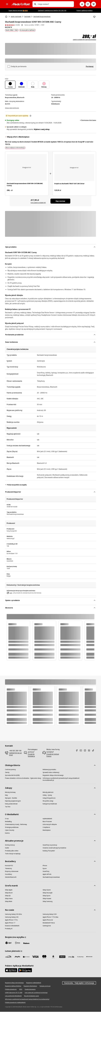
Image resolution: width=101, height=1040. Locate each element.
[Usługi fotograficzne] (49, 798)
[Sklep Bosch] (9, 893)
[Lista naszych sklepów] (50, 824)
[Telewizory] (8, 868)
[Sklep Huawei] (47, 898)
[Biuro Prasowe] (47, 821)
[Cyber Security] (9, 830)
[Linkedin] (90, 750)
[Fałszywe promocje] (44, 986)
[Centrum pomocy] (10, 769)
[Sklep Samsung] (47, 901)
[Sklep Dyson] (46, 896)
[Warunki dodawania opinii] (31, 996)
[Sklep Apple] (8, 890)
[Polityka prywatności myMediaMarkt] (15, 1002)
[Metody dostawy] (10, 792)
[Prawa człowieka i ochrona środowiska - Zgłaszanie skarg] (23, 778)
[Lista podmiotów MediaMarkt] (13, 996)
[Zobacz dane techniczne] (12, 108)
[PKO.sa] (80, 956)
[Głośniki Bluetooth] (10, 877)
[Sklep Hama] (8, 898)
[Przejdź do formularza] (34, 755)
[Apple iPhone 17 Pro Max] (50, 917)
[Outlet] (7, 848)
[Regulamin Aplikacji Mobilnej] (13, 986)
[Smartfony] (46, 871)
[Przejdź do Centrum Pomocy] (54, 755)
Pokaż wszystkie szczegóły (16, 485)
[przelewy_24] (8, 956)
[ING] (71, 956)
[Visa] (35, 956)
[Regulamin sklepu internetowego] (53, 775)
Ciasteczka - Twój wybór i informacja (79, 983)
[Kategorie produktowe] (50, 804)
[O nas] (7, 819)
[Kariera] (7, 833)
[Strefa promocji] (10, 845)
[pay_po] (17, 956)
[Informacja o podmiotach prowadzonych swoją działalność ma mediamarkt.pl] (61, 779)
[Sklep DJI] (8, 896)
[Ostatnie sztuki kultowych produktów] (54, 848)
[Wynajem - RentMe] (11, 798)
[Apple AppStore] (11, 970)
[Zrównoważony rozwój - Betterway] (16, 824)
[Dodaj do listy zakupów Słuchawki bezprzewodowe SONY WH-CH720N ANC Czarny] (94, 17)
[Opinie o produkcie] (12, 25)
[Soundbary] (8, 874)
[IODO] (20, 989)
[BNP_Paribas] (26, 956)
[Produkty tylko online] (11, 851)
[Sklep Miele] (8, 901)
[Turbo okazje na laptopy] (12, 854)
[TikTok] (94, 750)
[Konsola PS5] (9, 866)
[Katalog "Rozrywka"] (49, 851)
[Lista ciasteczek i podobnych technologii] (36, 992)
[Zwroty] (7, 772)
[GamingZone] (47, 926)
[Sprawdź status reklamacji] (51, 772)
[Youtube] (82, 750)
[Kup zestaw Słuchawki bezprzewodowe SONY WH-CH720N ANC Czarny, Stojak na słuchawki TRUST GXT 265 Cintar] (60, 201)
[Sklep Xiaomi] (47, 890)
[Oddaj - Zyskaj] (47, 795)
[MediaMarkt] (21, 4)
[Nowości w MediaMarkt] (12, 926)
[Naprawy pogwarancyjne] (13, 801)
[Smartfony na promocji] (50, 845)
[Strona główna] (6, 16)
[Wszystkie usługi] (48, 801)
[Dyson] (45, 868)
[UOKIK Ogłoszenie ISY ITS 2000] (13, 992)
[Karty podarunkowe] (11, 804)
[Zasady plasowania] (30, 989)
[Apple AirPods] (47, 874)
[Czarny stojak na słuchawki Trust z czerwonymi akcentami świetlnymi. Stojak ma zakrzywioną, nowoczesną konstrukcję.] (74, 167)
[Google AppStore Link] (25, 970)
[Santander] (89, 957)
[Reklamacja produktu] (49, 769)
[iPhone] (45, 866)
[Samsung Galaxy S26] (11, 917)
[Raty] (6, 795)
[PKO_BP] (53, 956)
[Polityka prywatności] (11, 989)
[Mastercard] (44, 956)
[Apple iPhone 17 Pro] (11, 920)
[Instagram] (86, 750)
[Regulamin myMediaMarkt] (33, 983)
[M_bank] (62, 956)
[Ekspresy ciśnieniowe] (11, 871)
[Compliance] (46, 827)
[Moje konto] (82, 4)
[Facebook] (78, 750)
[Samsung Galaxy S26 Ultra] (13, 914)
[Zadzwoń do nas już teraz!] (15, 754)
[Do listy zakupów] (87, 4)
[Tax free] (7, 807)
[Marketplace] (47, 830)
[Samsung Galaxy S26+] (50, 914)
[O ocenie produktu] (22, 25)
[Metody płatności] (48, 792)
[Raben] (26, 943)
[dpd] (8, 942)
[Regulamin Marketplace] (30, 986)
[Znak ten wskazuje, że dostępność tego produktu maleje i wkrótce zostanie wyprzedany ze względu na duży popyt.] (30, 115)
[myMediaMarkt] (47, 819)
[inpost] (17, 942)
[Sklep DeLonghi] (47, 893)
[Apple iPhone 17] (10, 923)
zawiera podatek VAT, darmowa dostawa (84, 39)
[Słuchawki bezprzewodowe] (51, 877)
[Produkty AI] (8, 929)
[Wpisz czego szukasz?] (35, 4)
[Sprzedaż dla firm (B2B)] (12, 775)
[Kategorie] (7, 4)
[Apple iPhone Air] (48, 920)
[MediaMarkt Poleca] (49, 923)
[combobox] (55, 4)
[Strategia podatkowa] (11, 827)
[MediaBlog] (8, 821)
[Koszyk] (93, 4)
